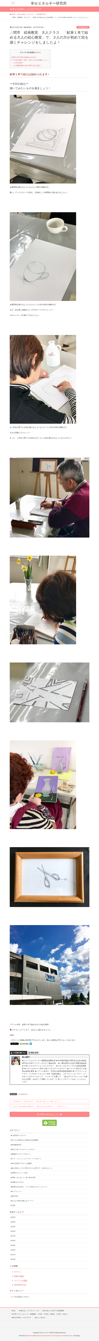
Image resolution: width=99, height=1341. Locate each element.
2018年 (13, 1250)
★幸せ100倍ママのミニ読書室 (21, 1163)
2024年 (13, 1222)
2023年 (13, 1226)
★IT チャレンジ (16, 1191)
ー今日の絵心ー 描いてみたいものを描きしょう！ (30, 60)
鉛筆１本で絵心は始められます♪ (23, 57)
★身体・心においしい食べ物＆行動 (23, 1177)
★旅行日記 (14, 1196)
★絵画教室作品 (83, 27)
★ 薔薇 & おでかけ (17, 1182)
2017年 (13, 1255)
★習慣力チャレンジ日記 (19, 1173)
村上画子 (18, 63)
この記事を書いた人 (19, 1053)
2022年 (13, 1231)
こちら (78, 1079)
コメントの (20, 1281)
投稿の (19, 1276)
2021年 (13, 1236)
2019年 (13, 1245)
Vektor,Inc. (70, 1335)
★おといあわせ (40, 1317)
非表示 (38, 52)
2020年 (13, 1240)
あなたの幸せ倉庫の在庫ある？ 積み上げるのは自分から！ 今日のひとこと (40, 1106)
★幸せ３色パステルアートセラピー (23, 1149)
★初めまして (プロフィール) (29, 1311)
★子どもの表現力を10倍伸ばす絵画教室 (25, 1140)
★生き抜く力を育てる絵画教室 (53, 1311)
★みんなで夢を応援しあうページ (22, 1201)
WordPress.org (20, 1285)
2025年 (13, 1217)
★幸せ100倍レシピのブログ (21, 1317)
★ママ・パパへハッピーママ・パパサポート (26, 1159)
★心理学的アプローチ (18, 1135)
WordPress (29, 1335)
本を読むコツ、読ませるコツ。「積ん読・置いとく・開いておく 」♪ (37, 1101)
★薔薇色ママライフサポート (21, 1154)
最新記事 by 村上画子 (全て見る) (26, 65)
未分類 (13, 1205)
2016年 (13, 1259)
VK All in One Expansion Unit (56, 1335)
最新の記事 (34, 1053)
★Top (14, 1311)
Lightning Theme (41, 1335)
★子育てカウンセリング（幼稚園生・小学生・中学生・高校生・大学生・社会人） (40, 1314)
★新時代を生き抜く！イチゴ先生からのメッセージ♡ (29, 1187)
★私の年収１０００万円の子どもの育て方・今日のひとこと (31, 1168)
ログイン (17, 1272)
